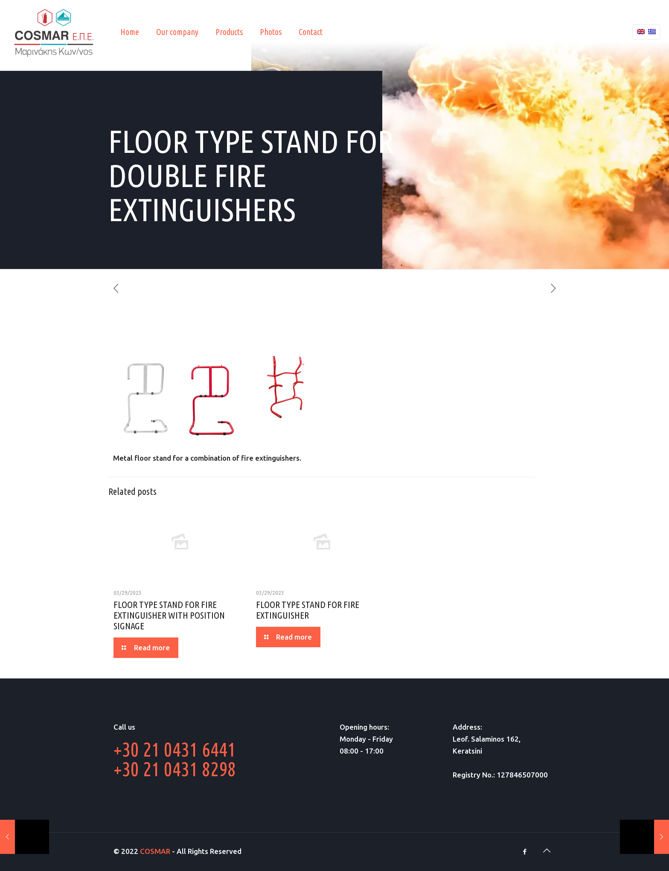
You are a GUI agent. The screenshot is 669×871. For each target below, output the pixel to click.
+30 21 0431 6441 (174, 749)
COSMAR (155, 851)
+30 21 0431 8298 (174, 769)
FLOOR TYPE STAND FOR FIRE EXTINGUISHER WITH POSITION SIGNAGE (169, 615)
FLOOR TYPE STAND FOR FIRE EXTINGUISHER (307, 609)
